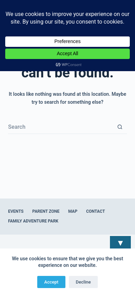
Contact (95, 211)
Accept (51, 282)
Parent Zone (45, 211)
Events (15, 211)
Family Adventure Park (33, 221)
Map (72, 211)
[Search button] (120, 127)
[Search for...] (60, 127)
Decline (83, 282)
